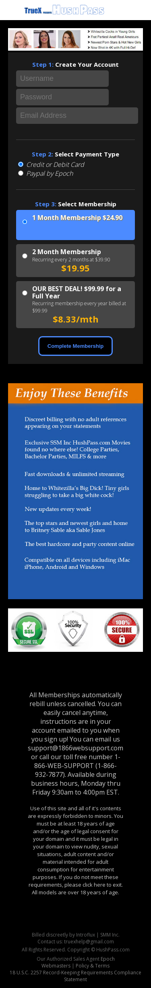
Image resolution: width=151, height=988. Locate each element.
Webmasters (55, 965)
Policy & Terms (93, 965)
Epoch (108, 958)
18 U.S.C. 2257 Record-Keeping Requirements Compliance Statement (75, 976)
